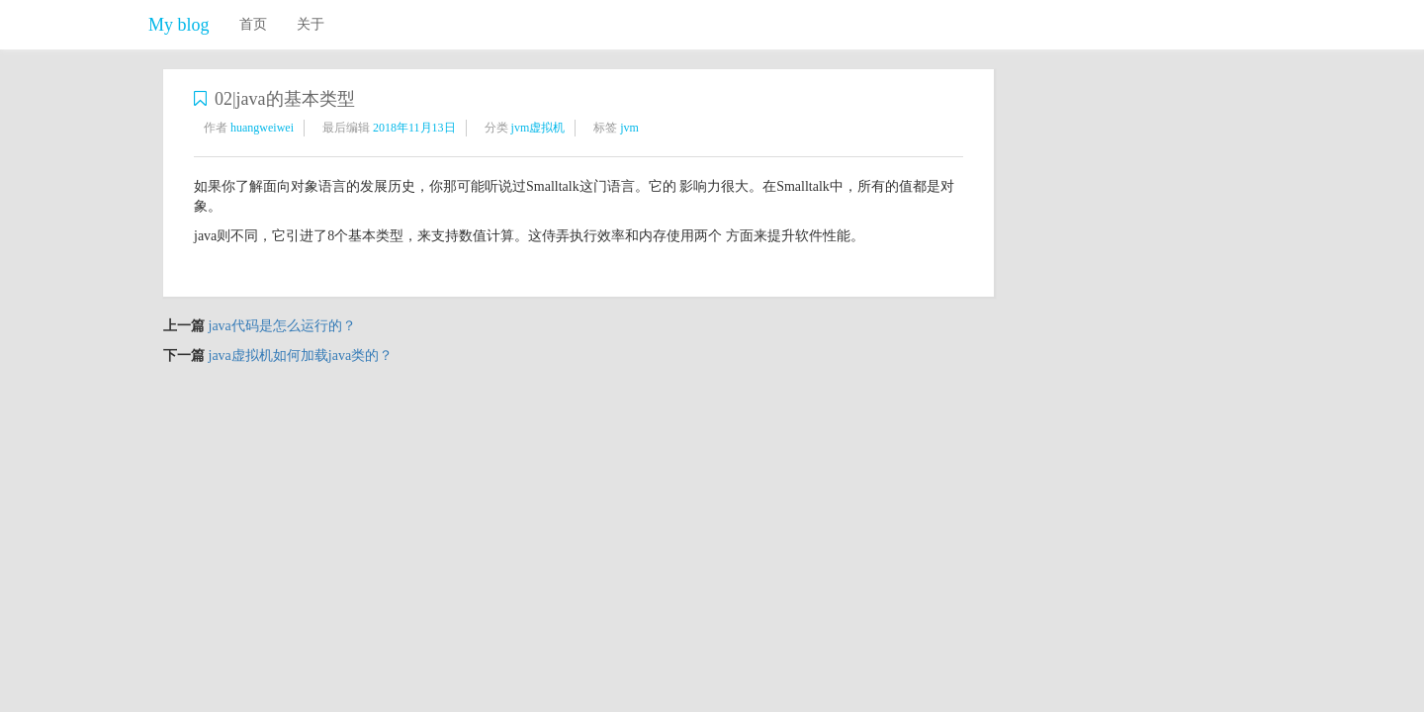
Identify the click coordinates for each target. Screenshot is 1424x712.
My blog (179, 25)
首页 (253, 24)
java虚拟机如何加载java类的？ (301, 355)
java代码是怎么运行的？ (282, 325)
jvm (629, 127)
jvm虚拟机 (538, 127)
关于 (310, 24)
